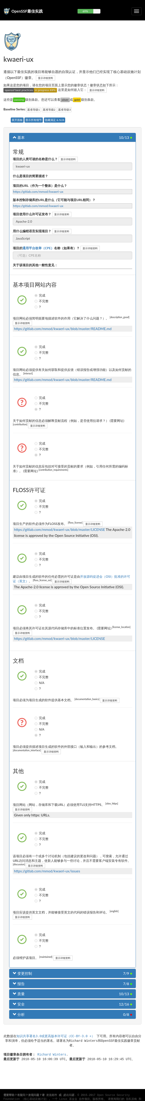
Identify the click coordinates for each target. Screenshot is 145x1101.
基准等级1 (33, 109)
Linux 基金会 (68, 1099)
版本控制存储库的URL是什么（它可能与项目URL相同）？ (54, 200)
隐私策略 (131, 1099)
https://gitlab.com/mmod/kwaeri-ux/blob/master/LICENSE (59, 529)
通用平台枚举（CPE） (38, 248)
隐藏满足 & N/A (54, 120)
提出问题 (68, 1095)
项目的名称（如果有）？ (46, 248)
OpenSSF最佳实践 (27, 11)
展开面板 (17, 120)
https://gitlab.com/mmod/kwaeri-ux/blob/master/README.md (63, 329)
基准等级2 (49, 109)
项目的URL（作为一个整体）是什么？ (40, 186)
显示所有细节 (33, 120)
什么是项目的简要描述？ (30, 176)
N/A (36, 683)
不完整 (36, 301)
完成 (36, 295)
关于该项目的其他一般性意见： (35, 265)
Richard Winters (51, 1054)
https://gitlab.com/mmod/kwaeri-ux (38, 191)
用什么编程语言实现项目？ (32, 231)
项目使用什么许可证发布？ (32, 214)
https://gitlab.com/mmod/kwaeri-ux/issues (47, 871)
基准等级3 (64, 109)
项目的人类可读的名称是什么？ (35, 159)
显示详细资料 (45, 77)
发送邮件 (51, 1095)
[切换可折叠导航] (137, 11)
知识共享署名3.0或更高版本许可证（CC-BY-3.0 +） (55, 1036)
